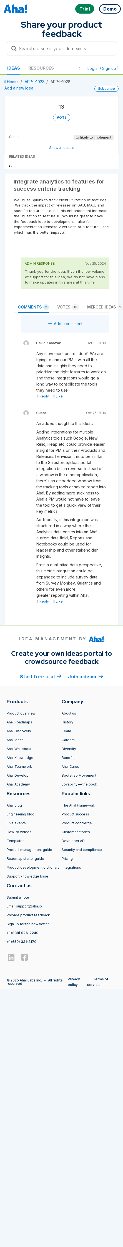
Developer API (73, 841)
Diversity (69, 749)
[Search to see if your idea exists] (64, 48)
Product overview (21, 713)
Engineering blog (20, 814)
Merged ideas (105, 307)
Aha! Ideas (15, 740)
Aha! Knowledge (20, 758)
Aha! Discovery (19, 731)
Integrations (71, 867)
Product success (75, 814)
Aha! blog (14, 805)
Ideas (13, 68)
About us (69, 713)
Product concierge (77, 823)
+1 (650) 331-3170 (21, 942)
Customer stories (76, 832)
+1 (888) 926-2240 (22, 933)
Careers (68, 740)
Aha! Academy (18, 784)
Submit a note (18, 897)
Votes (68, 307)
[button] (79, 68)
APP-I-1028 (35, 81)
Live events (16, 823)
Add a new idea (18, 88)
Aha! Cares (70, 766)
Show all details (61, 148)
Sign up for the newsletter (28, 924)
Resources (41, 68)
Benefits (69, 758)
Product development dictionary (33, 867)
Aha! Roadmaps (19, 722)
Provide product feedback (28, 915)
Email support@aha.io (24, 906)
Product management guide (29, 850)
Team (66, 731)
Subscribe (106, 88)
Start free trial (41, 676)
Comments (33, 307)
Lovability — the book (79, 784)
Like (57, 396)
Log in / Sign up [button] (103, 68)
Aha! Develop (18, 775)
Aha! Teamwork (19, 766)
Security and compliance (82, 850)
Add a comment (65, 323)
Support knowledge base (27, 876)
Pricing (67, 858)
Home (11, 81)
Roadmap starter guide (25, 858)
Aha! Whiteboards (21, 749)
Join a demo (85, 676)
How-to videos (19, 832)
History (67, 722)
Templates (15, 841)
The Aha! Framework (78, 805)
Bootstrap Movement (79, 775)
